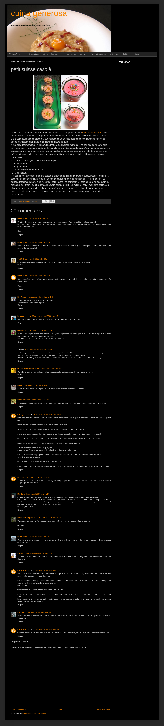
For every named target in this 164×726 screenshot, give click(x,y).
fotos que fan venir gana (53, 54)
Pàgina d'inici (14, 54)
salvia (19, 400)
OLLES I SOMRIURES (25, 369)
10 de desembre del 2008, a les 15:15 (38, 350)
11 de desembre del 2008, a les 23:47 (39, 553)
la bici (125, 54)
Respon (20, 235)
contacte (135, 54)
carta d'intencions (31, 54)
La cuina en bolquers (92, 132)
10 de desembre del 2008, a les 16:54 (36, 400)
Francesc (21, 612)
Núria (19, 219)
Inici (60, 710)
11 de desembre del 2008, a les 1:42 (36, 537)
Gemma (20, 331)
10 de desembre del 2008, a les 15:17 (49, 369)
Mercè (19, 242)
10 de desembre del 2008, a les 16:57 (47, 415)
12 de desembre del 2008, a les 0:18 (46, 570)
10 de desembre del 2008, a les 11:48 (38, 331)
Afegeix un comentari (20, 642)
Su (18, 259)
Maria (19, 385)
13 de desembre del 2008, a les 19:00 (47, 629)
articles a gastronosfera (77, 54)
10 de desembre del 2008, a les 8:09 (36, 276)
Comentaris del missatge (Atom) (34, 714)
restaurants (114, 54)
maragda (20, 553)
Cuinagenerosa (23, 415)
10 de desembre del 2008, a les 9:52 (45, 316)
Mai (18, 494)
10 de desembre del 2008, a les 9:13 (40, 297)
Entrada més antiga (103, 710)
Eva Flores (21, 297)
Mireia (19, 276)
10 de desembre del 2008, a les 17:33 (35, 477)
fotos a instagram (98, 54)
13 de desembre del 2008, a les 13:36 (39, 612)
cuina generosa (39, 13)
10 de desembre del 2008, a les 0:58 (36, 242)
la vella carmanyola (25, 518)
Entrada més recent (19, 710)
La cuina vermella (24, 316)
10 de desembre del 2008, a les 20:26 (35, 494)
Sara (19, 477)
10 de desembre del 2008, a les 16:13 (36, 385)
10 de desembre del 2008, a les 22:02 (47, 518)
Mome (19, 537)
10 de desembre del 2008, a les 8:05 (33, 259)
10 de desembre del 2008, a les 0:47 (36, 219)
